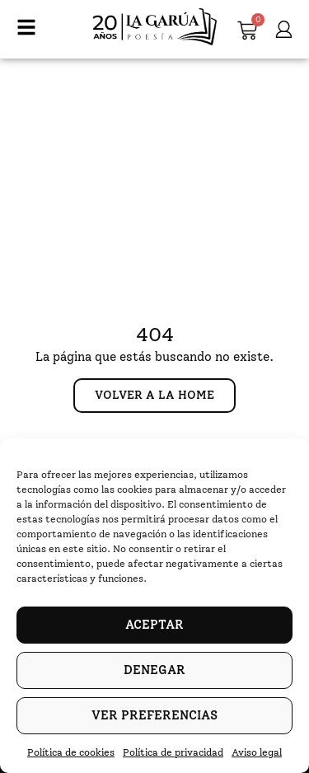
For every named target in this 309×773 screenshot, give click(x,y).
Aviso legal (257, 752)
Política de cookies (71, 752)
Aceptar (154, 624)
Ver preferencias (154, 715)
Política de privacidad (173, 752)
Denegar (154, 670)
